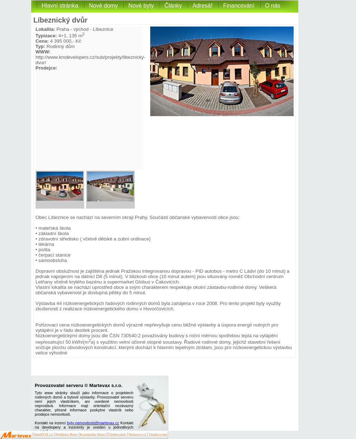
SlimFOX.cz (43, 434)
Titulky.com (157, 434)
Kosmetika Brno (92, 434)
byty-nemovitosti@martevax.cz (93, 423)
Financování (239, 6)
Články (173, 6)
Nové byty (141, 6)
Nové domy (103, 6)
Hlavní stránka (60, 6)
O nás (272, 6)
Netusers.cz (137, 434)
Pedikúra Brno (66, 434)
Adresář (203, 6)
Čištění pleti (117, 434)
